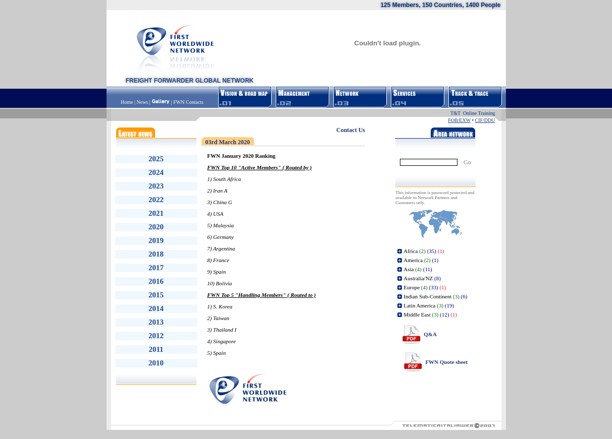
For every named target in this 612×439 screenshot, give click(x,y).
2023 (156, 186)
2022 (156, 200)
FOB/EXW (459, 120)
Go (467, 162)
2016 (156, 281)
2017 (156, 268)
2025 (156, 159)
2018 (156, 254)
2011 (155, 349)
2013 (156, 322)
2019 (156, 240)
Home (127, 102)
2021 (156, 213)
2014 (156, 308)
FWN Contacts (188, 102)
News (142, 102)
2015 (156, 295)
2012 (156, 336)
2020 (156, 227)
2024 (156, 172)
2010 (156, 363)
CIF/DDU (485, 120)
